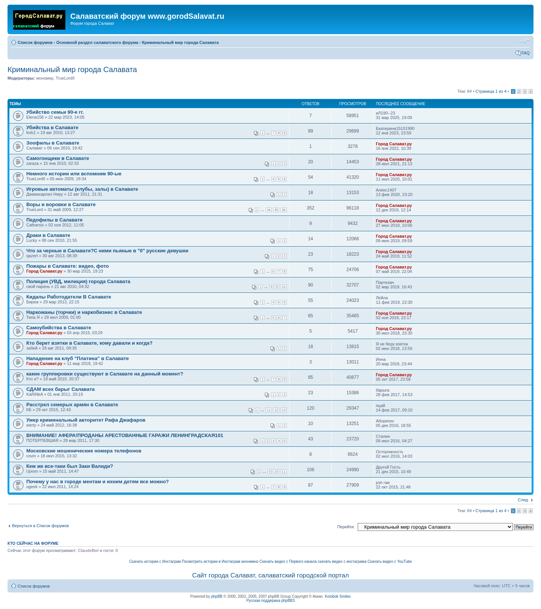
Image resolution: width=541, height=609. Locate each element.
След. (523, 499)
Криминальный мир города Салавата (180, 42)
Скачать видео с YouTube (389, 561)
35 (276, 210)
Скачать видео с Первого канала (288, 561)
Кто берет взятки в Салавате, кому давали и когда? (89, 343)
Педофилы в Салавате (54, 220)
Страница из (491, 91)
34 (268, 210)
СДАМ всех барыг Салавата (60, 389)
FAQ (525, 53)
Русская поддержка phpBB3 (270, 600)
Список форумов (35, 42)
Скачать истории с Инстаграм (155, 561)
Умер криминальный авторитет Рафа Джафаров (85, 420)
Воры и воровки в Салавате (60, 204)
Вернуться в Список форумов (40, 525)
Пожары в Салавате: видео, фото (67, 266)
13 (284, 410)
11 (268, 410)
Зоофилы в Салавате (52, 143)
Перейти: (346, 527)
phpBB (216, 596)
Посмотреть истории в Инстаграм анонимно (220, 561)
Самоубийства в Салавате (58, 327)
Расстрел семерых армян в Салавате (72, 404)
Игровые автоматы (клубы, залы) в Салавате (82, 189)
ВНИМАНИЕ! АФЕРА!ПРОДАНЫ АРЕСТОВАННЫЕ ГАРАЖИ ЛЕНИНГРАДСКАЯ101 (124, 435)
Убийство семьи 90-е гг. (55, 112)
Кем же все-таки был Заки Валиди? (69, 466)
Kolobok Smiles (338, 596)
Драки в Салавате (48, 235)
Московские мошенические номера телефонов (83, 451)
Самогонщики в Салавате (57, 158)
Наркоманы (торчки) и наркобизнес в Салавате (84, 312)
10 (284, 287)
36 (284, 210)
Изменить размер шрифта (524, 41)
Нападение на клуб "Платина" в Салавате (77, 358)
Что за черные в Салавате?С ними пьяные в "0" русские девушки (107, 250)
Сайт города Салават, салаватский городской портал (270, 575)
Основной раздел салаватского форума (97, 42)
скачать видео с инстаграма (342, 561)
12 (276, 410)
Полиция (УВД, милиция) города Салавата (78, 281)
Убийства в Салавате (52, 127)
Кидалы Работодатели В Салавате (68, 297)
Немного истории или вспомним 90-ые (73, 173)
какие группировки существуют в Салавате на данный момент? (104, 374)
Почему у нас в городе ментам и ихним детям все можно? (97, 481)
